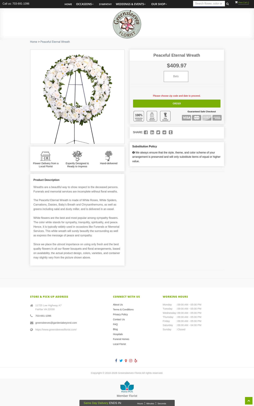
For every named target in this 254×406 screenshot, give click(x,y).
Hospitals (118, 334)
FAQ (115, 324)
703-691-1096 (43, 315)
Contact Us (119, 319)
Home (68, 4)
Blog (115, 329)
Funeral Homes (121, 339)
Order (177, 103)
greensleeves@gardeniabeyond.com (56, 322)
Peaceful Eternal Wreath (55, 41)
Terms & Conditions (123, 309)
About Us (118, 304)
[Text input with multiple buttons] (209, 3)
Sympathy (105, 4)
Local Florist (119, 344)
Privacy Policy (120, 314)
